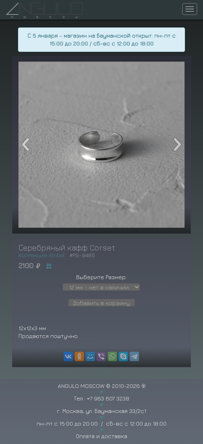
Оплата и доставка (101, 436)
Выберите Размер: (101, 277)
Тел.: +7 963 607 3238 (101, 398)
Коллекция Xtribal (41, 255)
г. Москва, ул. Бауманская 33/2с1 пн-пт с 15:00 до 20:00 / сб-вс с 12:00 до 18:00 (101, 417)
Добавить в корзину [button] (101, 303)
